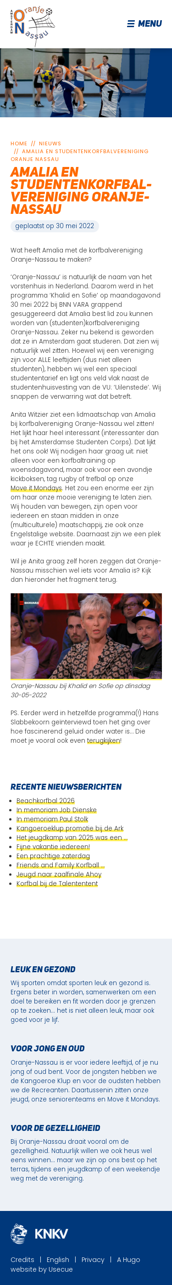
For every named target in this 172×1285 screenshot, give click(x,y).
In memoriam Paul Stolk (52, 819)
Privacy (93, 1259)
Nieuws (50, 143)
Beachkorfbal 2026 (46, 801)
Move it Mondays (36, 488)
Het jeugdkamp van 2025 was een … (72, 837)
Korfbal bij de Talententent (57, 883)
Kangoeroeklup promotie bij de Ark (70, 828)
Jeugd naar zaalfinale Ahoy (59, 874)
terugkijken (103, 740)
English (58, 1259)
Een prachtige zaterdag (53, 856)
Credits (22, 1259)
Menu (145, 24)
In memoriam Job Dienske (57, 810)
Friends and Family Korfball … (61, 865)
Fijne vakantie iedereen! (53, 847)
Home (19, 143)
